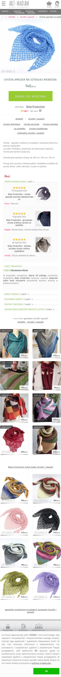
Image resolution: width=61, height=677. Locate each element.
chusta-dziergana (11, 124)
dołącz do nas (38, 630)
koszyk (49, 7)
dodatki (19, 119)
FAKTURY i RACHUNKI (19, 304)
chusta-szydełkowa (38, 128)
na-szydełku (20, 128)
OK (46, 671)
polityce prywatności (41, 663)
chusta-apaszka (50, 124)
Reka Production (35, 106)
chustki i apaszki (36, 119)
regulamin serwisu (23, 631)
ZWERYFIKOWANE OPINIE (19, 182)
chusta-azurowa (31, 124)
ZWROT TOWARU (17, 294)
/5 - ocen (29, 111)
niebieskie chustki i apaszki (30, 133)
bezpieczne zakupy (8, 631)
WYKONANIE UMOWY (19, 299)
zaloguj (57, 7)
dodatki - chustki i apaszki (31, 322)
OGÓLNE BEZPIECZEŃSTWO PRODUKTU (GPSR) (30, 309)
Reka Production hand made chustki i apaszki (30, 467)
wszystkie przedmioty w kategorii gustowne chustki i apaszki (30, 610)
